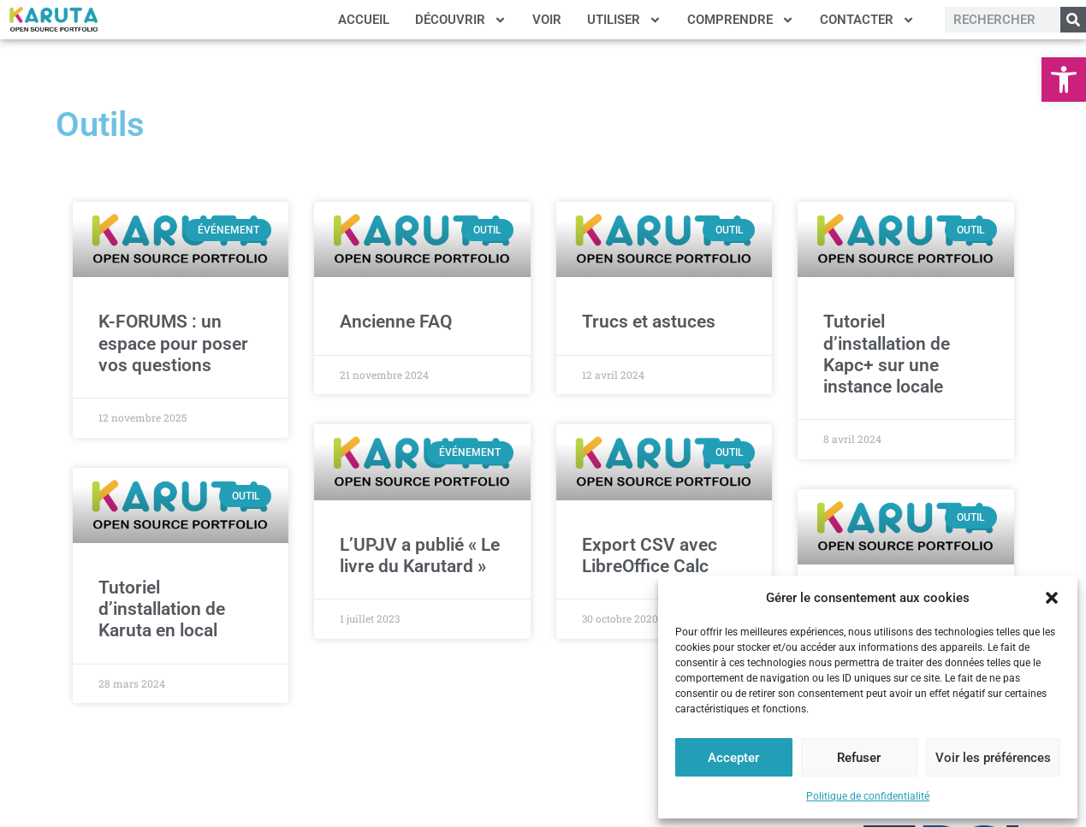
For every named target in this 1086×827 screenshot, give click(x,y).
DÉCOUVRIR (461, 20)
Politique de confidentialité (867, 796)
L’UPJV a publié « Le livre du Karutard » (420, 555)
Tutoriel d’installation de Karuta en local (161, 609)
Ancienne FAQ (396, 321)
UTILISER (624, 20)
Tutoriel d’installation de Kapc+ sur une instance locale (886, 354)
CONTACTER (867, 20)
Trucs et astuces (648, 321)
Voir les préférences (993, 757)
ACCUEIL (363, 19)
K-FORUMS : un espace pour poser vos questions (173, 343)
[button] (1063, 79)
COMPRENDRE (740, 20)
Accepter (733, 757)
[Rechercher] (1073, 19)
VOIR (546, 19)
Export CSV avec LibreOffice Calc (649, 555)
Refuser (859, 757)
